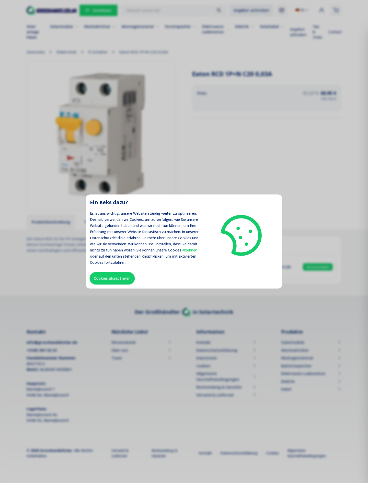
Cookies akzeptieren (112, 278)
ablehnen (189, 250)
